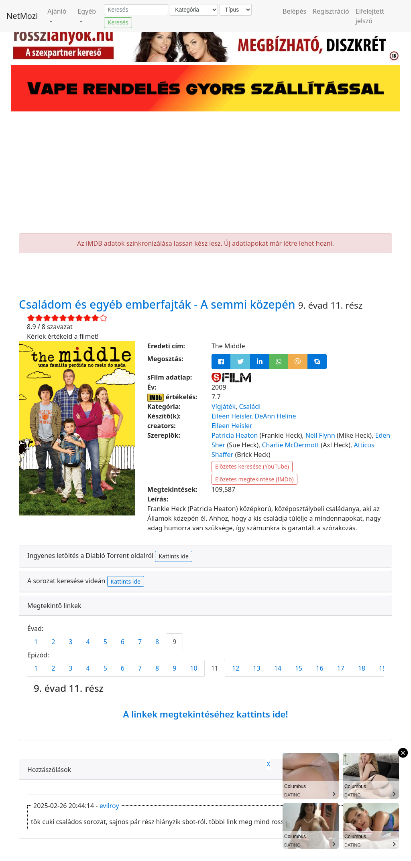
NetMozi (22, 15)
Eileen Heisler (231, 416)
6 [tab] (122, 641)
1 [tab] (36, 641)
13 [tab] (256, 668)
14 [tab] (277, 668)
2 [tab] (53, 641)
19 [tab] (382, 668)
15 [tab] (298, 668)
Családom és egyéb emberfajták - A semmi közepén (158, 304)
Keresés (118, 22)
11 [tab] (214, 668)
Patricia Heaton (235, 435)
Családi (249, 406)
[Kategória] (194, 10)
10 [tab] (193, 668)
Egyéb (86, 11)
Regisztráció (331, 11)
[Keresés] (136, 10)
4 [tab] (88, 641)
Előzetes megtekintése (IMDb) (254, 479)
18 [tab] (361, 668)
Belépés (294, 11)
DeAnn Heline (275, 416)
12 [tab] (235, 668)
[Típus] (236, 10)
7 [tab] (140, 641)
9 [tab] (174, 641)
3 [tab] (70, 641)
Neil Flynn (320, 435)
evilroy (109, 805)
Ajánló (56, 11)
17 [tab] (340, 668)
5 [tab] (105, 641)
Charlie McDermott (290, 445)
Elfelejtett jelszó (370, 16)
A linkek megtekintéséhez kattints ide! (205, 714)
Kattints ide (173, 556)
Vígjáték (224, 406)
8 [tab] (157, 641)
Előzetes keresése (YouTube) (252, 466)
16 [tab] (319, 668)
